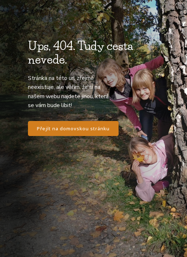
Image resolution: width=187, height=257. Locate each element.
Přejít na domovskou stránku (73, 128)
